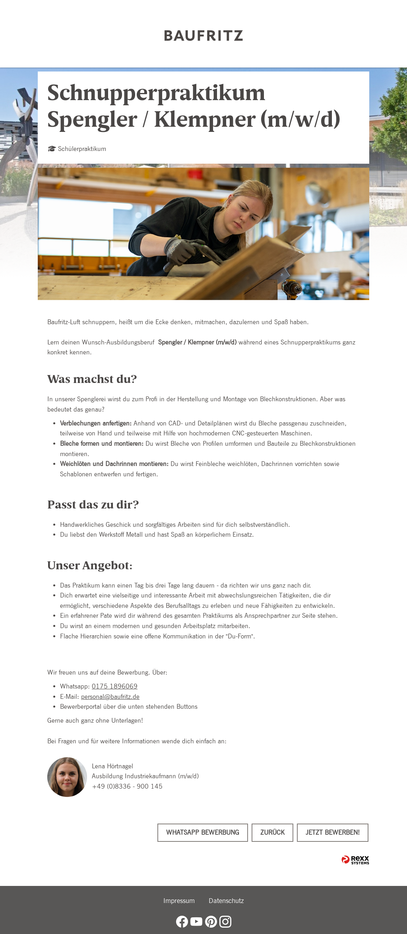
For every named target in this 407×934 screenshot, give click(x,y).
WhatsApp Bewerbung (202, 832)
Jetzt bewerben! (333, 832)
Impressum (179, 901)
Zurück (272, 832)
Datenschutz (226, 901)
